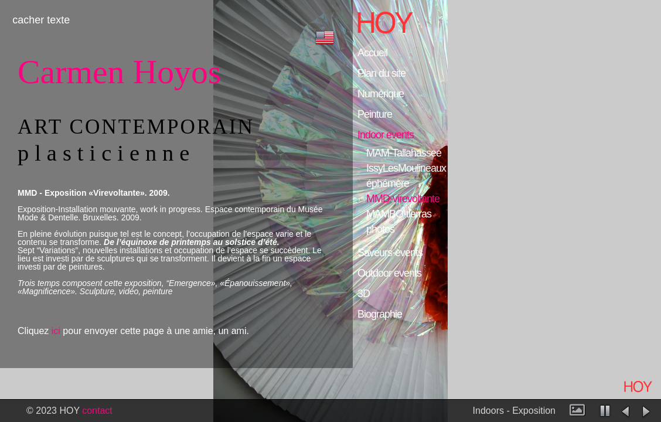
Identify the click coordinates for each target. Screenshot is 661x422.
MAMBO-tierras (398, 214)
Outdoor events (389, 273)
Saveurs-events (390, 252)
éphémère (387, 183)
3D (363, 294)
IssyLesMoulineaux (406, 168)
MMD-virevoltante (402, 199)
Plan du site (381, 73)
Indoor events (385, 135)
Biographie (379, 314)
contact (97, 411)
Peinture (374, 114)
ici (56, 331)
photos (380, 229)
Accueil (372, 53)
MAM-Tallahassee (403, 153)
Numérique (380, 94)
